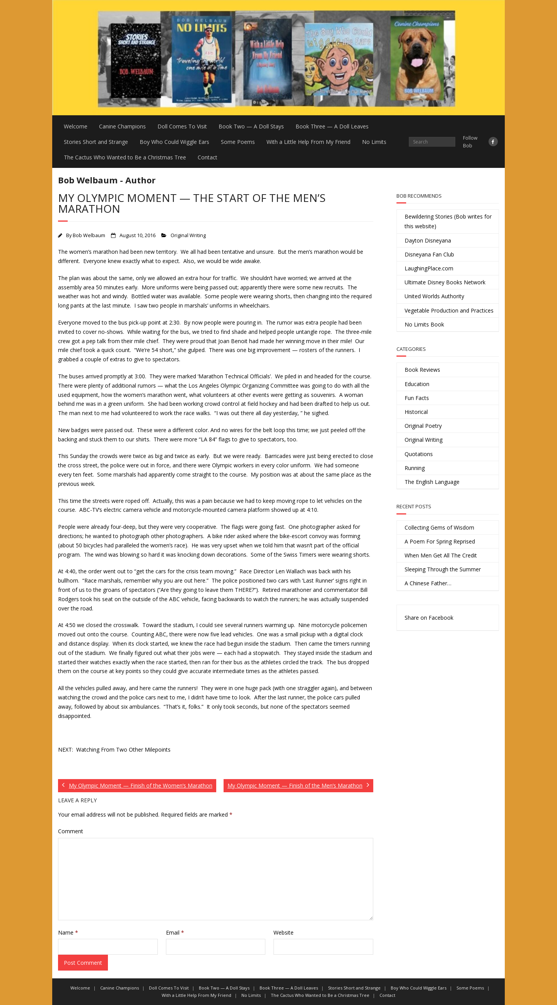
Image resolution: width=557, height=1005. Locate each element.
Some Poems (238, 141)
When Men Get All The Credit (441, 555)
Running (415, 468)
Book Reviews (422, 369)
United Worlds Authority (434, 296)
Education (417, 384)
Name (68, 932)
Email (175, 932)
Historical (416, 411)
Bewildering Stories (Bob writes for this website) (448, 221)
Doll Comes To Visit (182, 126)
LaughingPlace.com (429, 268)
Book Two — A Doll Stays (251, 126)
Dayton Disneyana (428, 240)
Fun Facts (417, 398)
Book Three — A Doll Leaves (332, 126)
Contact (207, 157)
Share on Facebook (429, 617)
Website (283, 932)
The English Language (432, 481)
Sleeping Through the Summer (443, 569)
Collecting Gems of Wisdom (439, 527)
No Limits (374, 141)
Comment (70, 831)
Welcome (75, 126)
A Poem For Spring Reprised (440, 541)
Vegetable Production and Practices (449, 310)
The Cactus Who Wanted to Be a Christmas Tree (125, 157)
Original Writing (188, 235)
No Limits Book (424, 324)
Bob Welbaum (89, 235)
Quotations (419, 454)
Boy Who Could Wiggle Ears (174, 141)
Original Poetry (423, 425)
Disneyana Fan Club (429, 254)
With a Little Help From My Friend (308, 141)
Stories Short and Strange (96, 141)
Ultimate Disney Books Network (445, 282)
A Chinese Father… (428, 583)
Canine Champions (122, 126)
